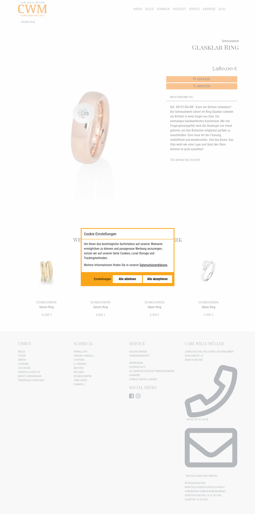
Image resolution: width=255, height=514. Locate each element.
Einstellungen (102, 279)
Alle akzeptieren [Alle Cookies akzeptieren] (157, 279)
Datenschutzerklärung (153, 265)
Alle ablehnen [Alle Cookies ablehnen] (127, 279)
